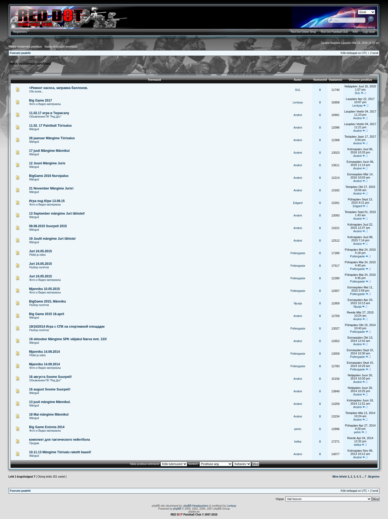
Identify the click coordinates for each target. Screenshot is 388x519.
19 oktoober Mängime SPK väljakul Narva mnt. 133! (68, 339)
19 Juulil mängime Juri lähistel (52, 239)
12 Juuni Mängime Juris (47, 163)
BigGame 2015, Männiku (47, 301)
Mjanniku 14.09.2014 (44, 352)
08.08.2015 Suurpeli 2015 (48, 226)
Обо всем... (36, 91)
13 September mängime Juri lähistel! (57, 213)
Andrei (297, 115)
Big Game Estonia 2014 (47, 427)
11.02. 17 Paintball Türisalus (50, 125)
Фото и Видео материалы (45, 104)
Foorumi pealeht (20, 53)
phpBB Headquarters (195, 505)
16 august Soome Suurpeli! (49, 389)
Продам (34, 443)
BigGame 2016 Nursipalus (49, 176)
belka (297, 441)
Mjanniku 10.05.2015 (44, 289)
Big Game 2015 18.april (46, 314)
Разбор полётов (39, 267)
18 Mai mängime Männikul (49, 414)
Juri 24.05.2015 (40, 251)
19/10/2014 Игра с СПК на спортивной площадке (67, 326)
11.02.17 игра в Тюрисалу (49, 113)
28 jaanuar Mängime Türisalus (52, 138)
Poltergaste (297, 253)
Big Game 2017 (40, 100)
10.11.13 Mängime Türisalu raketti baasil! (60, 452)
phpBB (177, 508)
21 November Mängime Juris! (51, 188)
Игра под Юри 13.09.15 (47, 201)
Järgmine (373, 476)
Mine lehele (339, 476)
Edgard (297, 202)
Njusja (298, 303)
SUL (298, 89)
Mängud (34, 129)
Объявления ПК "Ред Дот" (45, 116)
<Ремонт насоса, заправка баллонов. (58, 88)
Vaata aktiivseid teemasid (60, 46)
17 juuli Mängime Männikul (49, 151)
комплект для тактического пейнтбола (59, 439)
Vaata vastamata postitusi (25, 46)
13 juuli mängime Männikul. (50, 402)
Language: (350, 12)
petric (297, 429)
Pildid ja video (37, 254)
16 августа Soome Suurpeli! (50, 377)
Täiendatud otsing (364, 27)
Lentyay (298, 102)
